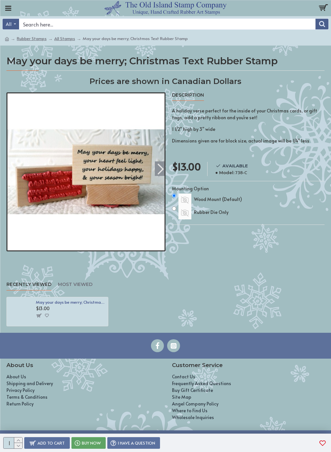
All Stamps (64, 38)
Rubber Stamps (32, 38)
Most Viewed (75, 284)
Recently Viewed (28, 284)
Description (188, 95)
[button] (160, 168)
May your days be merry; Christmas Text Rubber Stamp (71, 302)
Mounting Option (190, 188)
